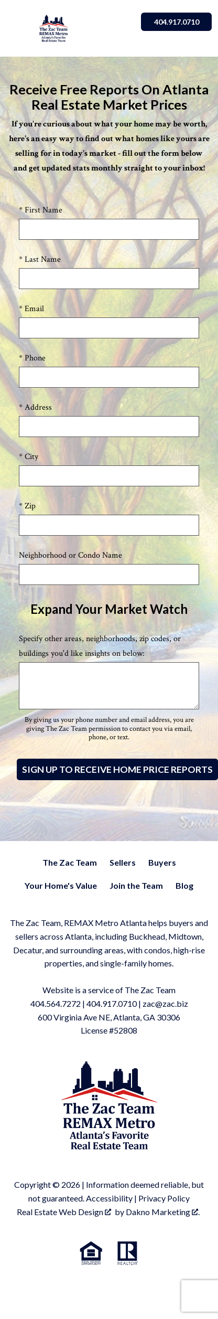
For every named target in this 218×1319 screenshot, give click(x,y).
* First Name (40, 210)
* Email (31, 308)
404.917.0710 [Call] (175, 21)
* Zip (27, 506)
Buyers (162, 862)
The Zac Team (69, 862)
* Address (35, 407)
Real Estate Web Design (64, 1212)
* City (28, 456)
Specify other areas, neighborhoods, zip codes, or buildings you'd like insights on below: (100, 646)
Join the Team (136, 885)
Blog (184, 885)
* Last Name (40, 259)
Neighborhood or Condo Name (70, 555)
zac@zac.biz (165, 1003)
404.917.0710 (111, 1003)
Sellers (123, 862)
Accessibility (109, 1198)
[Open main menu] (18, 28)
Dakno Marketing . (163, 1212)
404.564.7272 (55, 1003)
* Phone (32, 358)
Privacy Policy (164, 1198)
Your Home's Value (61, 885)
